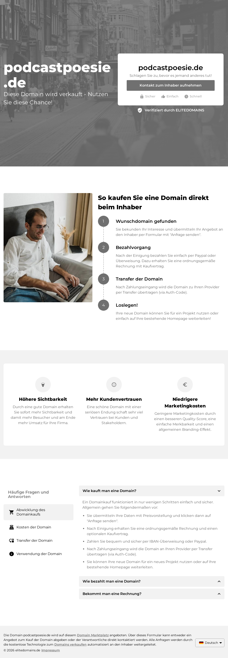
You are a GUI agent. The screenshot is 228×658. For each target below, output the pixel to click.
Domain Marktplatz (93, 635)
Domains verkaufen (70, 644)
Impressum (50, 650)
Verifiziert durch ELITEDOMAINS (174, 110)
